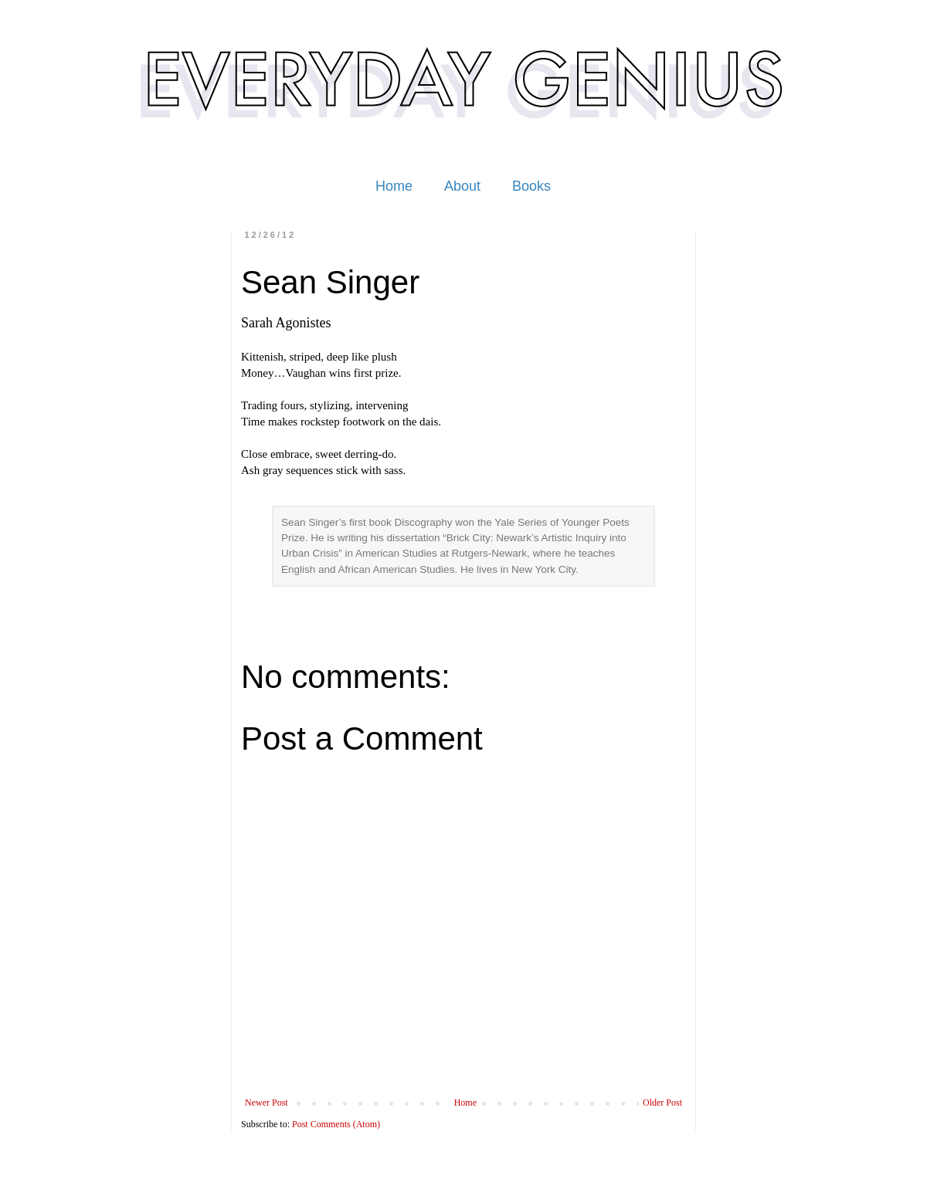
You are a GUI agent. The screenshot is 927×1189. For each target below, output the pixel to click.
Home (394, 186)
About (462, 186)
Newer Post (266, 1102)
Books (531, 186)
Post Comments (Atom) (336, 1124)
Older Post (662, 1102)
